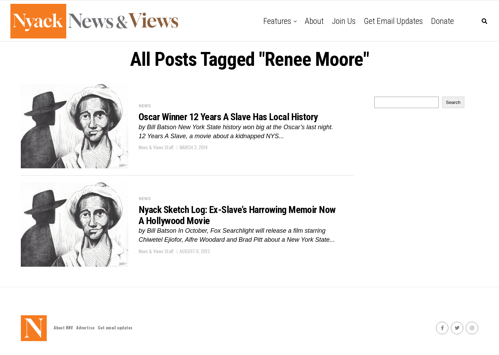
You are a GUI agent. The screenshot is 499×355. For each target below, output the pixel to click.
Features (277, 21)
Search (453, 102)
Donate (442, 21)
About (314, 21)
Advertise (85, 327)
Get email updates (393, 21)
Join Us (344, 21)
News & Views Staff (156, 147)
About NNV (63, 327)
